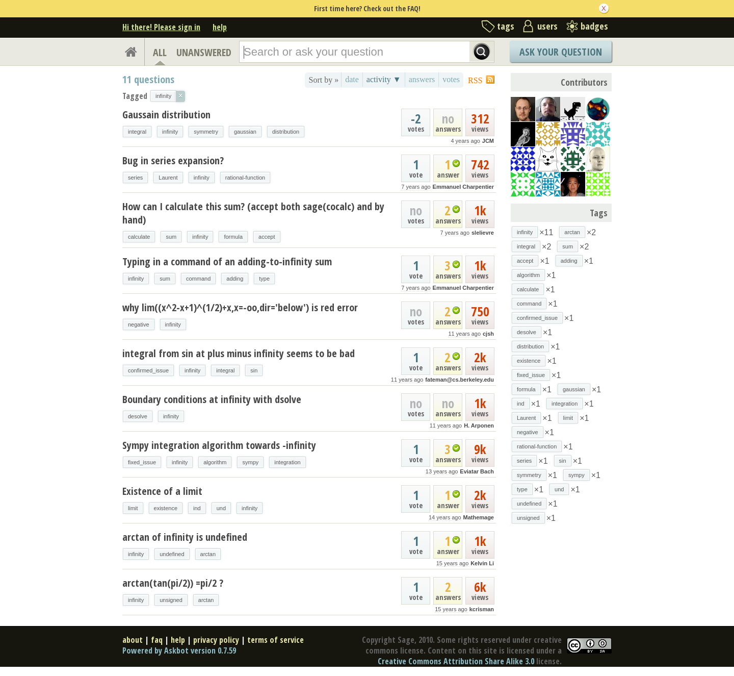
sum (171, 237)
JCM (488, 141)
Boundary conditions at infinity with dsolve (211, 399)
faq (157, 639)
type (264, 279)
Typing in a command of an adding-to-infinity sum (227, 261)
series (135, 177)
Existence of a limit (162, 491)
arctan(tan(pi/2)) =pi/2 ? (172, 583)
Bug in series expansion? (173, 160)
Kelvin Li (482, 563)
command (198, 279)
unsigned (171, 600)
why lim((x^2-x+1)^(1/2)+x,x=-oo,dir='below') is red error (240, 307)
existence (165, 508)
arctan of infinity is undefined (184, 537)
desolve (137, 416)
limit (133, 508)
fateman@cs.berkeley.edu (459, 380)
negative (138, 324)
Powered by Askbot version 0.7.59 (179, 650)
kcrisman (481, 609)
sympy (250, 462)
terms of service (275, 639)
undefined (172, 554)
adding (234, 279)
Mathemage (478, 517)
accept (266, 237)
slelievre (482, 233)
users (547, 26)
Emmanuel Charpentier (463, 187)
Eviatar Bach (477, 471)
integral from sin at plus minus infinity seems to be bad (238, 353)
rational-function (245, 177)
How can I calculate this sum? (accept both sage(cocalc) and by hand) (253, 213)
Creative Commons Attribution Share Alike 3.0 (456, 661)
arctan (208, 554)
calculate (139, 237)
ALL (160, 52)
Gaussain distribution (166, 114)
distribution (285, 132)
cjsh (488, 334)
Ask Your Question (560, 52)
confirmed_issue (148, 370)
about (132, 639)
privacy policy (216, 639)
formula (233, 237)
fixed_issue (142, 462)
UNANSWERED (203, 52)
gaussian (245, 132)
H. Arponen (479, 425)
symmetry (206, 132)
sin (253, 370)
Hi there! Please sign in (161, 27)
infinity (170, 132)
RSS (475, 80)
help (220, 27)
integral (137, 132)
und (221, 508)
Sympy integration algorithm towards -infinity (219, 445)
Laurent (168, 177)
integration (287, 462)
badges (594, 26)
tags (505, 26)
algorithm (214, 462)
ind (197, 508)
